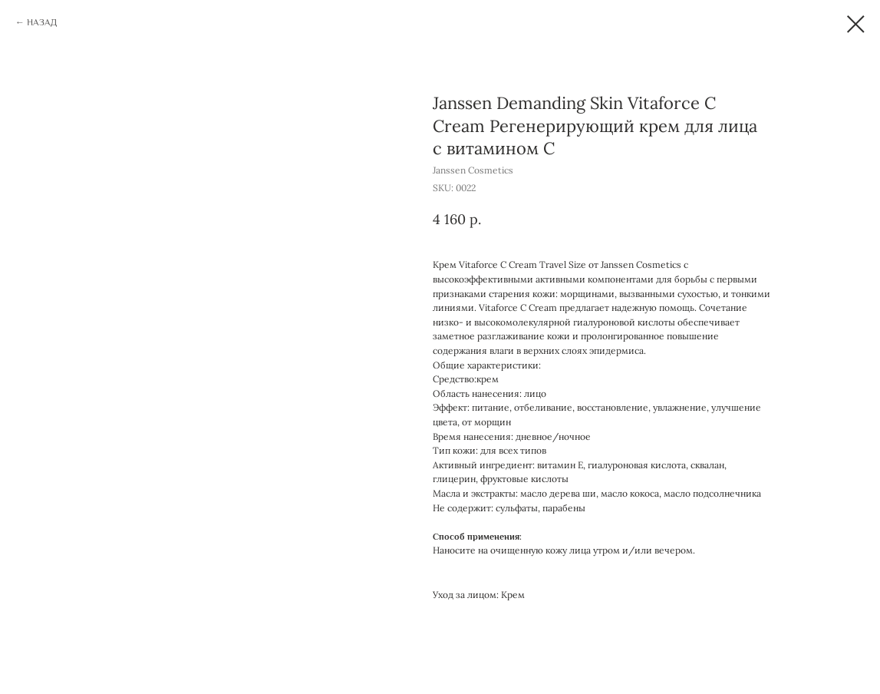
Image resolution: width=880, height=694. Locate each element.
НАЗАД (42, 22)
